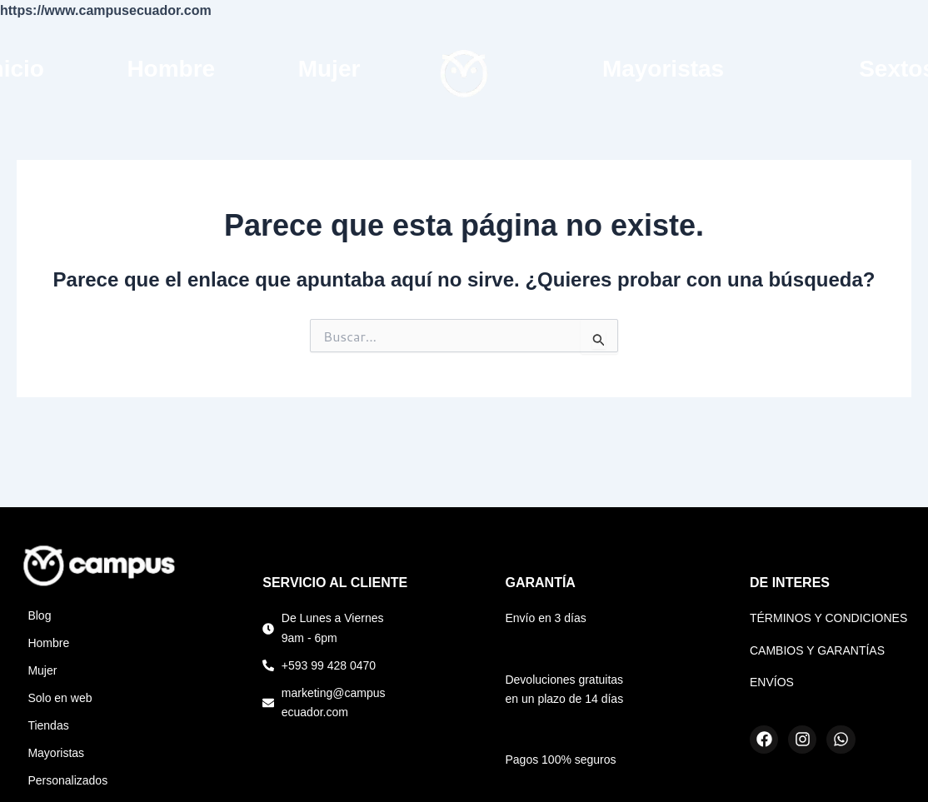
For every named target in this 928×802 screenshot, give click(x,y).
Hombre (171, 69)
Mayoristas (663, 69)
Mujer (329, 69)
